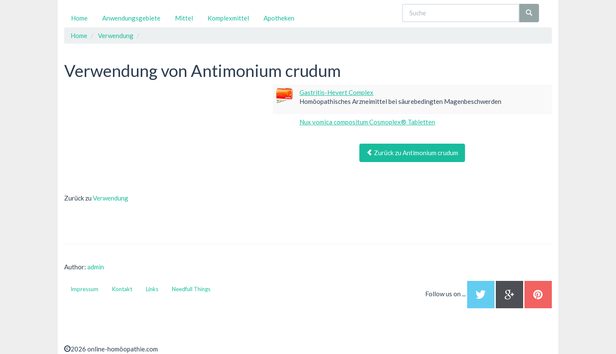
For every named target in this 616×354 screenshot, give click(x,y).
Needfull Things (191, 289)
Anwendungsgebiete (131, 18)
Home (79, 18)
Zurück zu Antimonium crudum (412, 152)
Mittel (184, 18)
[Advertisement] (128, 138)
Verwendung (110, 198)
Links (152, 289)
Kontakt (122, 289)
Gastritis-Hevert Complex (336, 92)
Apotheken (279, 18)
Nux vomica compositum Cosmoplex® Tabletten (367, 122)
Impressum (84, 289)
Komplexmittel (228, 18)
